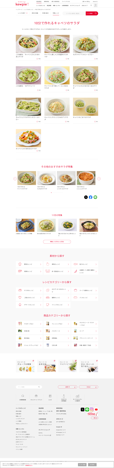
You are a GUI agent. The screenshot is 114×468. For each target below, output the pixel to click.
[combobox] (80, 13)
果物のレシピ (52, 264)
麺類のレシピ (52, 298)
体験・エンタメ (56, 5)
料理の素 (22, 331)
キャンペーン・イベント (36, 399)
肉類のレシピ (24, 271)
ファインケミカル (66, 1)
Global (94, 1)
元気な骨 (50, 345)
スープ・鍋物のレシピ (81, 290)
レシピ (23, 13)
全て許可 (92, 464)
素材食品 (22, 338)
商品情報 (49, 5)
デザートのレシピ (25, 305)
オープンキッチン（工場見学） (77, 400)
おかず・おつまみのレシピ (55, 290)
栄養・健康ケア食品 (81, 345)
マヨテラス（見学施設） (64, 400)
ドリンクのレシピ (53, 305)
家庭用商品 (38, 1)
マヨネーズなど (24, 324)
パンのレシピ (79, 298)
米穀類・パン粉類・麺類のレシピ (83, 271)
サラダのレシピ (24, 290)
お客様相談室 (65, 5)
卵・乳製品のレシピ (53, 271)
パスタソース (52, 331)
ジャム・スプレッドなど (27, 345)
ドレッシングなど (53, 324)
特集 (56, 13)
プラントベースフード (82, 338)
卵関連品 (50, 338)
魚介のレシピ (79, 264)
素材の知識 (35, 13)
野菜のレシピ (24, 264)
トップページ (19, 9)
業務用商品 (46, 1)
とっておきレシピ (40, 5)
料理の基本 (45, 13)
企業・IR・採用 (85, 1)
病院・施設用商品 (55, 1)
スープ (77, 331)
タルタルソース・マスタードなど (82, 324)
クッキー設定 (82, 464)
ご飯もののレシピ (25, 298)
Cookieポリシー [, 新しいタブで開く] (29, 465)
